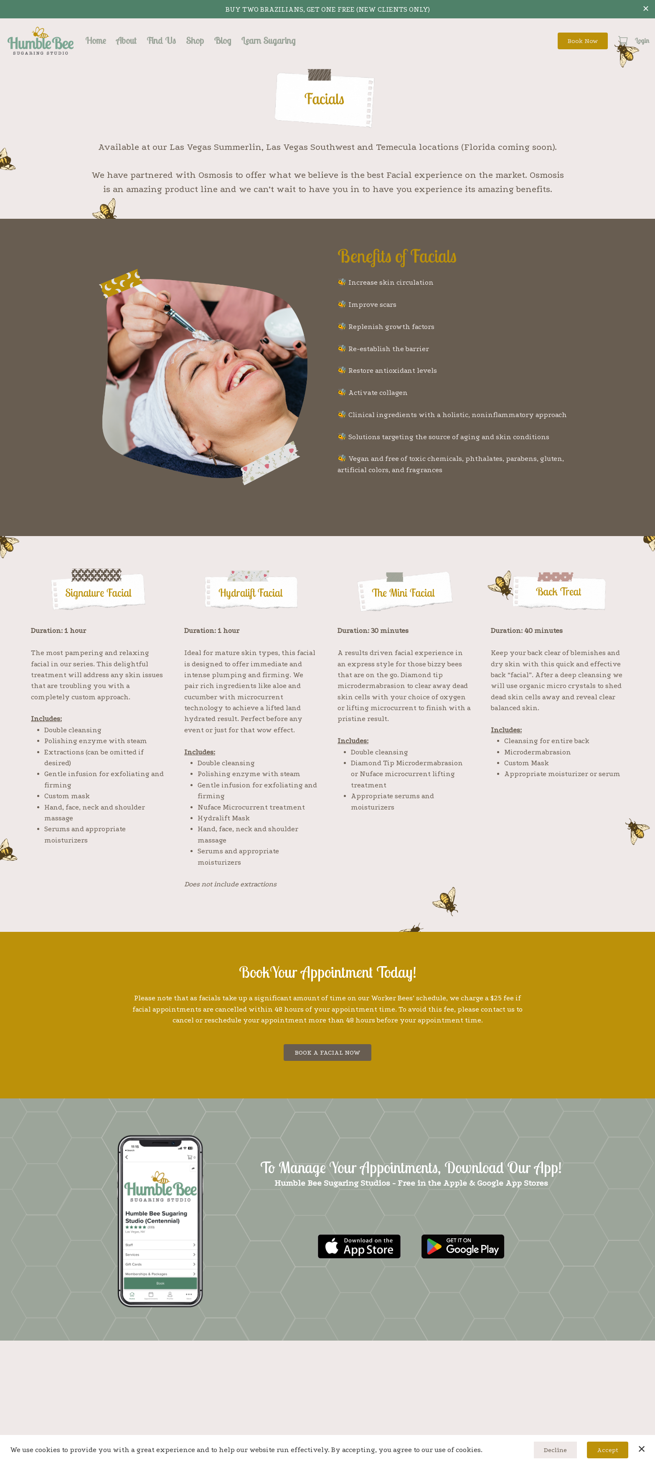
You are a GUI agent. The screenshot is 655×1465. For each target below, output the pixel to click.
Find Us (161, 40)
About (126, 40)
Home (95, 40)
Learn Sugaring (268, 40)
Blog (222, 40)
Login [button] (642, 40)
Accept (607, 1450)
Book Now (583, 41)
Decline (555, 1450)
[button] (624, 40)
